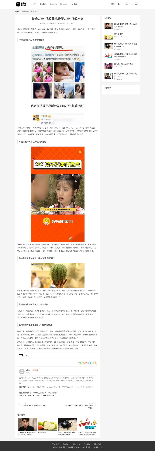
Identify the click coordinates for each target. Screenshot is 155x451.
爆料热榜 (53, 4)
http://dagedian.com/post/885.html (41, 395)
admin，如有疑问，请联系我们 (45, 393)
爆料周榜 (25, 11)
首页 (34, 4)
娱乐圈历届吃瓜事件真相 (123, 64)
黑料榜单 (43, 4)
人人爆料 (73, 4)
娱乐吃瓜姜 (42, 432)
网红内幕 (63, 4)
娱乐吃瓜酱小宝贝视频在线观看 (34, 405)
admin (42, 23)
